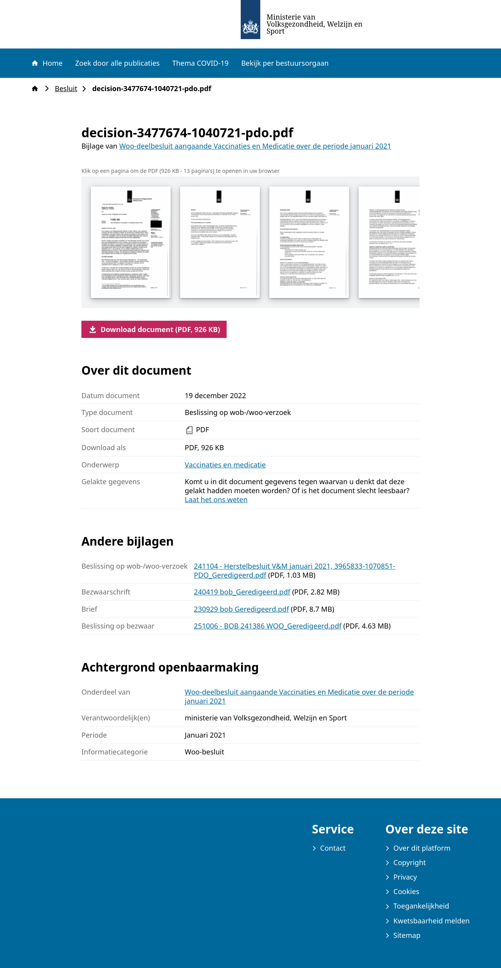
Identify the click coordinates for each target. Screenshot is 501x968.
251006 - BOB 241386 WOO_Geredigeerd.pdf (267, 625)
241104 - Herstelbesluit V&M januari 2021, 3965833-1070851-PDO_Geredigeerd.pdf (294, 570)
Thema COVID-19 (200, 63)
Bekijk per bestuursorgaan (285, 63)
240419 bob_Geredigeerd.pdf (242, 591)
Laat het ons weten (216, 499)
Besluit (68, 88)
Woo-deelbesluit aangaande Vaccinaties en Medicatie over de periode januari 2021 (255, 146)
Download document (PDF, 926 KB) (154, 329)
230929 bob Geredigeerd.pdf (241, 609)
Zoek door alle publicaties (117, 63)
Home (47, 63)
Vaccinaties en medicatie (225, 464)
